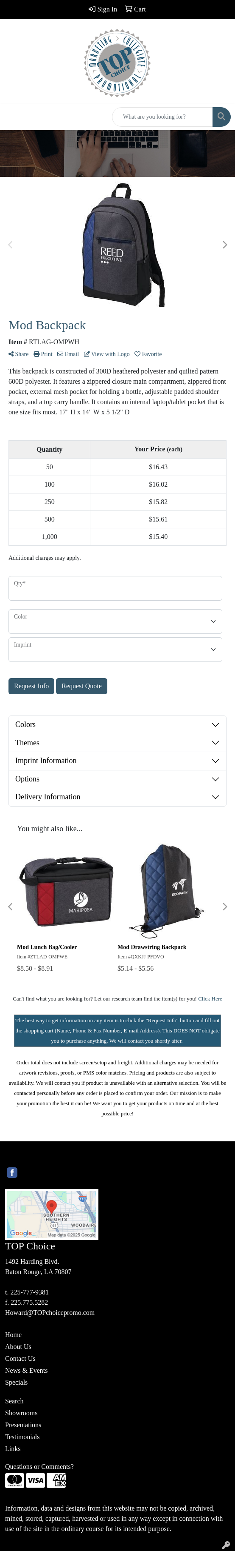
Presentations (23, 1424)
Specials (16, 1382)
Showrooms (21, 1413)
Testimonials (22, 1436)
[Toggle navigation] (13, 117)
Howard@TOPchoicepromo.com (50, 1312)
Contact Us (20, 1358)
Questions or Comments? (39, 1466)
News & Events (26, 1370)
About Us (18, 1346)
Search (14, 1401)
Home (13, 1334)
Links (12, 1448)
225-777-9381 (29, 1292)
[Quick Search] (162, 117)
